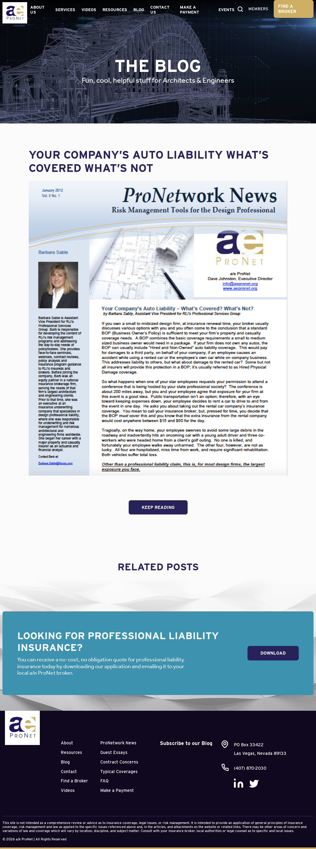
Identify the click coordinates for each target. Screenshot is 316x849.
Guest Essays (113, 752)
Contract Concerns (119, 762)
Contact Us (159, 10)
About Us (37, 10)
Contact (69, 771)
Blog (138, 9)
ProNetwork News (118, 742)
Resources (114, 9)
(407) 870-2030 (250, 768)
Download (273, 653)
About (67, 742)
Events (226, 9)
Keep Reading (158, 507)
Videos (88, 9)
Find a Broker (287, 9)
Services (65, 9)
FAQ (104, 780)
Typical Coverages (119, 771)
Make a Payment (189, 10)
